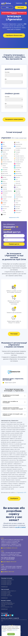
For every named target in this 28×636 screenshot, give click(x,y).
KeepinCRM (18, 167)
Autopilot (5, 169)
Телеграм (18, 212)
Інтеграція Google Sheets (7, 579)
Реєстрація (21, 7)
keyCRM (18, 208)
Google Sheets (19, 161)
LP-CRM (18, 169)
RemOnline (18, 189)
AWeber (5, 146)
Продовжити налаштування (14, 119)
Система (7, 72)
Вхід (7, 7)
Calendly (5, 189)
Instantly (18, 165)
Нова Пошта (19, 210)
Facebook (18, 146)
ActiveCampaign (7, 148)
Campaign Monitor (7, 191)
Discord (4, 208)
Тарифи (3, 605)
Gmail (17, 154)
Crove (4, 204)
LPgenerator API (21, 492)
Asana (4, 165)
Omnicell (18, 181)
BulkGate (5, 183)
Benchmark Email (7, 175)
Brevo (4, 181)
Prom (17, 187)
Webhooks (18, 204)
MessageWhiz (19, 175)
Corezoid (5, 200)
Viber (17, 202)
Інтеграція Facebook (6, 582)
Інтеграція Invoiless (6, 592)
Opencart (18, 183)
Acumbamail (6, 150)
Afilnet (4, 152)
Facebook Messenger (21, 148)
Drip (4, 210)
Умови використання (6, 602)
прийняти (11, 634)
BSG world (5, 173)
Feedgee (18, 152)
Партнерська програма (7, 604)
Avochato (5, 171)
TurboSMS (18, 200)
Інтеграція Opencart (6, 584)
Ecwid (4, 214)
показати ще (4, 586)
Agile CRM (5, 154)
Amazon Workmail (7, 161)
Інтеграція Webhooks (6, 583)
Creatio (4, 202)
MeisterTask (18, 173)
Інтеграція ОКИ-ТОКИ (6, 595)
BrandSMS (5, 179)
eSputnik (18, 206)
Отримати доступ (14, 244)
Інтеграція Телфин (5, 594)
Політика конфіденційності (7, 603)
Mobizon (18, 177)
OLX (17, 179)
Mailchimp (18, 171)
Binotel (4, 177)
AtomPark (5, 167)
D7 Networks (6, 206)
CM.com (5, 187)
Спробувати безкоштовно (14, 35)
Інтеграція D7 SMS (5, 593)
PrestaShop (18, 185)
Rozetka (18, 191)
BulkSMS (5, 185)
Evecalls (18, 142)
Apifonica (5, 163)
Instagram (18, 163)
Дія (5, 79)
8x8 (4, 142)
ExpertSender (19, 144)
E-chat (4, 212)
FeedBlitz (18, 150)
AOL (4, 144)
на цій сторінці (20, 527)
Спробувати (14, 498)
